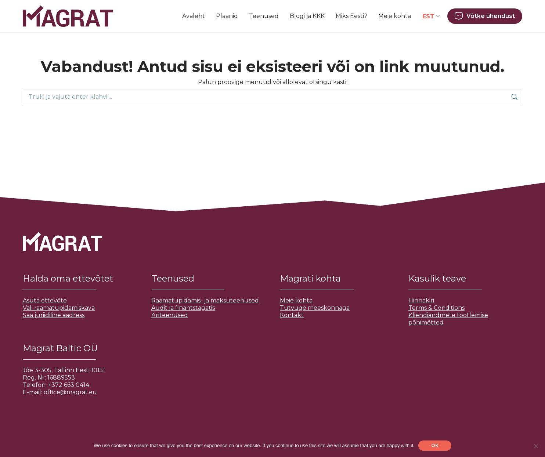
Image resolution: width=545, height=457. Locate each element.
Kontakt (292, 315)
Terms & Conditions (436, 307)
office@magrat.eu (70, 392)
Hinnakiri (421, 300)
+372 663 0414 (68, 384)
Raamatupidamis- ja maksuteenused (205, 300)
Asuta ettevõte (45, 300)
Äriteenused (169, 315)
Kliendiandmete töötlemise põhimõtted (448, 319)
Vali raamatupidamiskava (59, 307)
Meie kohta (296, 300)
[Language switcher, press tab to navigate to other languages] (431, 16)
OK (434, 445)
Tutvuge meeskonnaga (315, 307)
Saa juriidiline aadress (53, 315)
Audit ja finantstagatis (183, 307)
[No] (535, 446)
